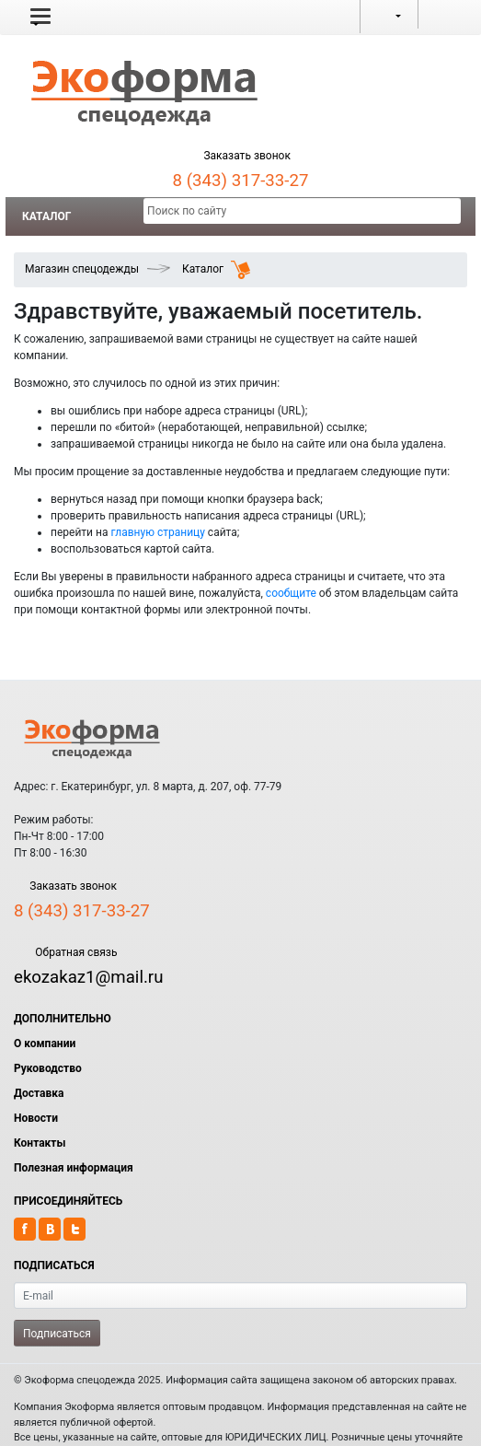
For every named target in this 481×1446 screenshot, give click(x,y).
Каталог (47, 216)
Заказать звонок (240, 155)
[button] (40, 17)
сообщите (291, 593)
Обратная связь (65, 952)
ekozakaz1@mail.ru (88, 977)
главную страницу (157, 532)
